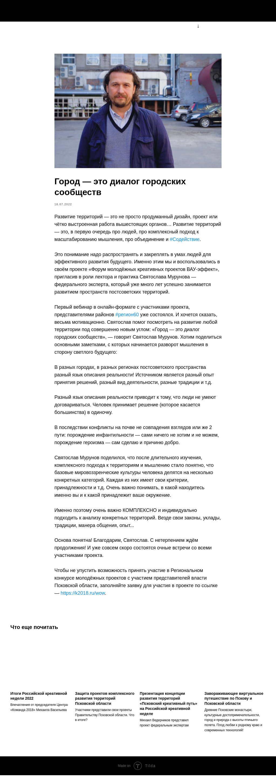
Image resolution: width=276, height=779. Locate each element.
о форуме (171, 11)
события (201, 11)
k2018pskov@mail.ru (245, 11)
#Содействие (184, 241)
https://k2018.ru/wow (83, 595)
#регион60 (127, 316)
